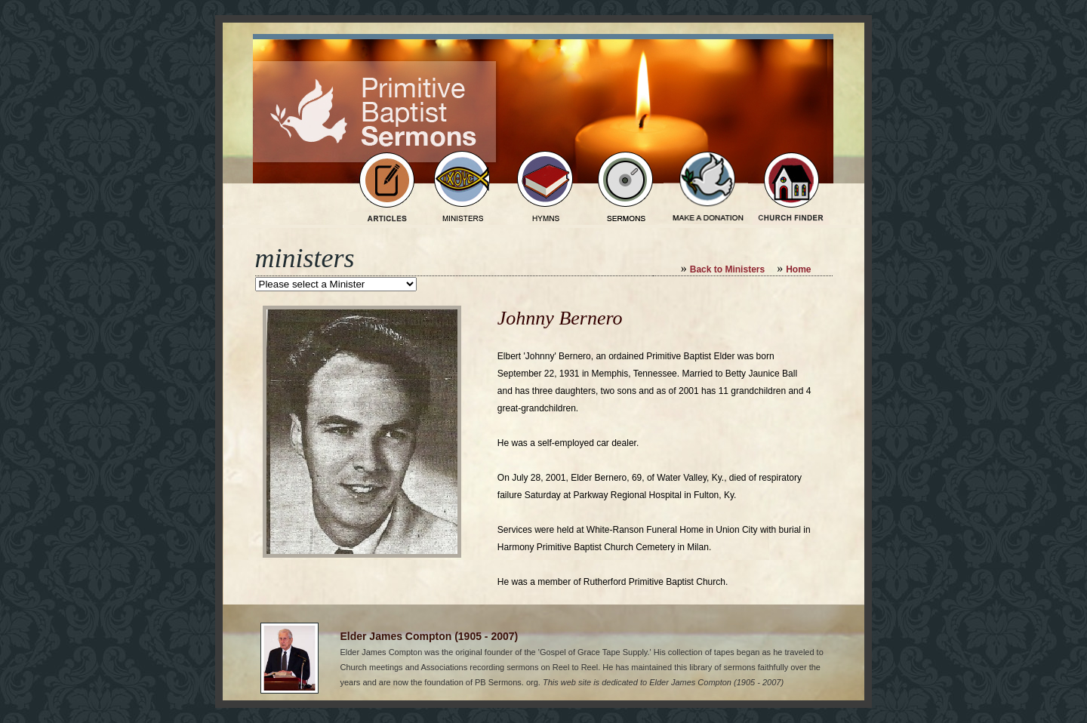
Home (798, 269)
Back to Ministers (727, 269)
